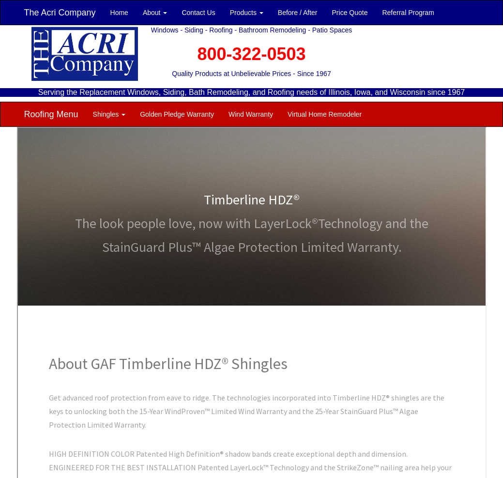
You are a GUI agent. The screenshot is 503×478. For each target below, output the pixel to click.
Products (246, 12)
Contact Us (198, 12)
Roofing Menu (51, 114)
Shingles (109, 114)
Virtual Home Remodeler (325, 114)
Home (119, 12)
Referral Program (408, 12)
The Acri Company (60, 12)
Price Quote (350, 12)
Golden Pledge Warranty (177, 114)
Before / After (298, 12)
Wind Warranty (251, 114)
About (155, 12)
